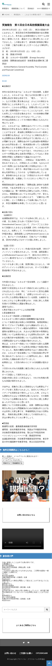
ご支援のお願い (26, 653)
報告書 (4, 81)
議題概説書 (6, 75)
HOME (7, 14)
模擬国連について (18, 8)
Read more (6, 569)
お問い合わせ (10, 653)
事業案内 (5, 8)
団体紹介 (31, 8)
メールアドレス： (8, 458)
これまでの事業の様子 (33, 15)
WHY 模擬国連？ (43, 8)
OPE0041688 (42, 653)
